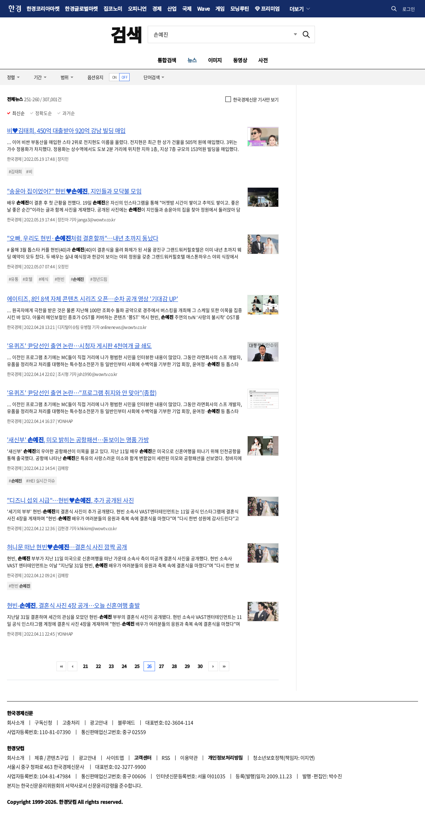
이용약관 (189, 757)
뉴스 (192, 60)
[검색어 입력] (223, 34)
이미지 (215, 60)
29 (187, 666)
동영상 (240, 60)
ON (114, 77)
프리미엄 (270, 8)
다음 (213, 666)
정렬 (11, 77)
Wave (203, 8)
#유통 (13, 279)
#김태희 (15, 171)
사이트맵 (115, 757)
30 (200, 666)
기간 (38, 77)
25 (137, 666)
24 (124, 666)
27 (161, 666)
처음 (61, 666)
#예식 (43, 279)
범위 (65, 77)
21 (85, 666)
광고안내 (98, 722)
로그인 (408, 9)
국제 (187, 8)
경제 (157, 8)
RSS (166, 757)
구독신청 (43, 722)
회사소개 (15, 722)
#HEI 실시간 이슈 (40, 481)
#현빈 (59, 279)
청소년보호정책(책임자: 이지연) (284, 757)
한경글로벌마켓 (81, 8)
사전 (263, 60)
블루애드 (126, 722)
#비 (29, 171)
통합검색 (166, 60)
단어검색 (152, 77)
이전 (72, 666)
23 (111, 666)
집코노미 (112, 8)
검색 (126, 34)
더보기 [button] (296, 9)
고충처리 (71, 722)
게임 (220, 8)
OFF (125, 77)
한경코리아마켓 (42, 8)
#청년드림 (98, 279)
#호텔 (27, 279)
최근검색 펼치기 (290, 34)
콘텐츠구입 (57, 757)
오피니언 (137, 8)
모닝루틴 (239, 8)
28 (174, 666)
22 (98, 666)
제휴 (38, 757)
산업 (172, 8)
